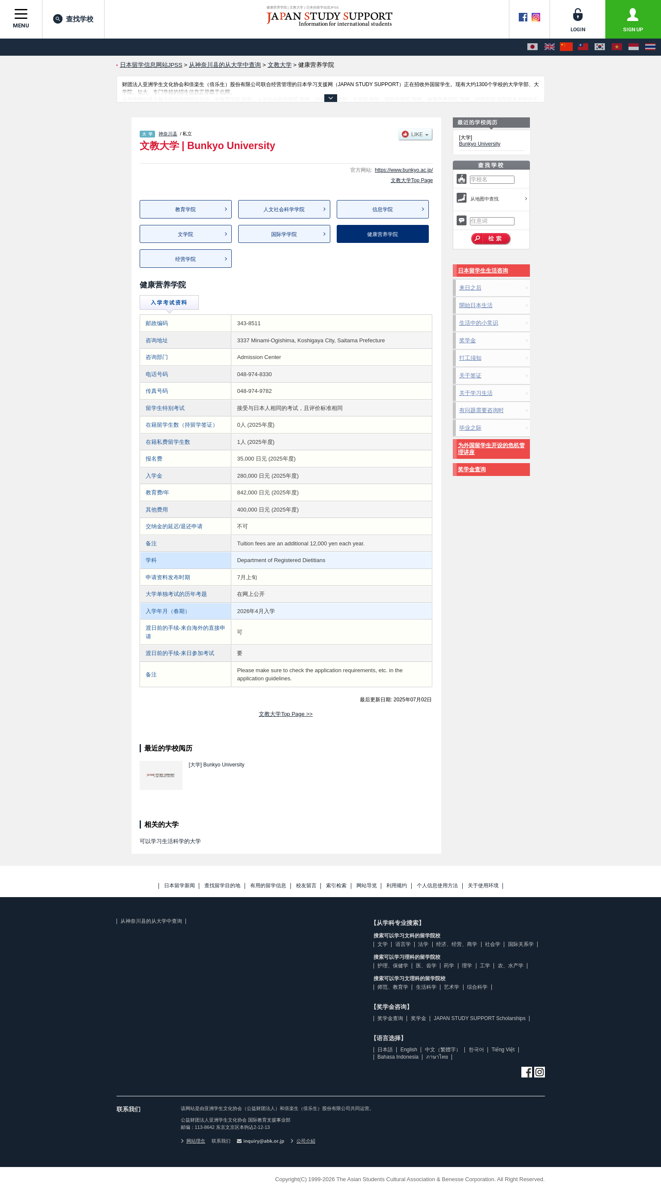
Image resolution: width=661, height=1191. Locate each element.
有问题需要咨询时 (481, 410)
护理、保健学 (392, 966)
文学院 (185, 234)
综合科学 (477, 987)
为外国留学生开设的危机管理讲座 (491, 448)
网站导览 (366, 886)
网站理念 (193, 1140)
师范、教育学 (392, 987)
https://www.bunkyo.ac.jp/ (404, 170)
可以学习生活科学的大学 (170, 841)
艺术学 (451, 987)
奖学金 (467, 340)
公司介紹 (302, 1140)
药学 (449, 966)
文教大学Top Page (412, 180)
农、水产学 (510, 966)
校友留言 (306, 886)
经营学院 (185, 259)
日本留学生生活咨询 (483, 270)
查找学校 (73, 19)
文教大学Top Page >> (286, 714)
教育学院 (185, 209)
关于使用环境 (483, 886)
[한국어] (599, 47)
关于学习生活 (476, 393)
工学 (485, 966)
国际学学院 (284, 234)
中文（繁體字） (443, 1050)
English (409, 1050)
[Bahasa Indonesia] (633, 47)
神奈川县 (168, 133)
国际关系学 (521, 944)
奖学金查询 (472, 469)
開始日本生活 (476, 305)
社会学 (492, 944)
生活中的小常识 (478, 323)
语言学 (403, 944)
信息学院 (382, 209)
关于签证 (470, 375)
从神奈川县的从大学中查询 (151, 921)
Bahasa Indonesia (398, 1057)
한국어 (476, 1050)
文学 (382, 944)
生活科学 (426, 987)
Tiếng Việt (502, 1050)
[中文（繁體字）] (583, 47)
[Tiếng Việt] (616, 47)
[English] (549, 47)
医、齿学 (426, 966)
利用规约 (396, 886)
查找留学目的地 (222, 886)
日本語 (385, 1050)
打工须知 (470, 358)
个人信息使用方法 (437, 886)
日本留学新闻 (179, 886)
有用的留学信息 (268, 886)
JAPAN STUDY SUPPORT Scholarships (480, 1018)
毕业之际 (470, 428)
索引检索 (336, 886)
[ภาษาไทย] (650, 47)
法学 (423, 944)
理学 (467, 966)
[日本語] (532, 47)
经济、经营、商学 (456, 944)
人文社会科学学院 (284, 209)
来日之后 (470, 287)
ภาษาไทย (437, 1057)
